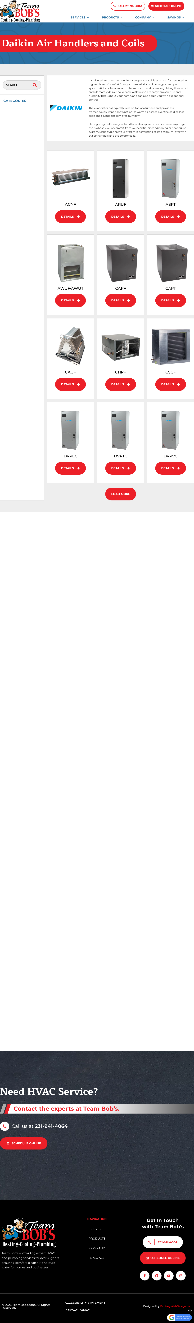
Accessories (13, 109)
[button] (120, 494)
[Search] (35, 85)
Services (80, 17)
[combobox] (18, 85)
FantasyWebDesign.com (176, 1306)
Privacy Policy (77, 1310)
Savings (175, 17)
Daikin (11, 117)
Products (112, 17)
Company (144, 17)
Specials (97, 1256)
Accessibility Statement (85, 1303)
